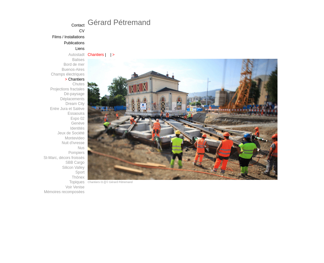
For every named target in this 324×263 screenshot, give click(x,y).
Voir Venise (74, 187)
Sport (79, 172)
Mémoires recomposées (64, 192)
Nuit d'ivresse (73, 143)
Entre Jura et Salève (67, 109)
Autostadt (76, 54)
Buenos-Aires (73, 69)
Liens (79, 48)
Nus (81, 148)
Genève (77, 123)
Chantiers (96, 54)
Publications (74, 43)
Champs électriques (67, 74)
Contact (78, 25)
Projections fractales (67, 89)
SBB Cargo (74, 162)
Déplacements (72, 99)
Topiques (76, 182)
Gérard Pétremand (119, 22)
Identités (77, 128)
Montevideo (74, 138)
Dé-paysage (74, 94)
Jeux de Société (71, 133)
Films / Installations (68, 37)
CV (81, 31)
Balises (78, 60)
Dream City (74, 103)
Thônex (78, 177)
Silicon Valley (73, 167)
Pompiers (76, 152)
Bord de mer (74, 64)
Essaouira (76, 113)
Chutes (78, 84)
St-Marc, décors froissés (64, 158)
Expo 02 (77, 118)
